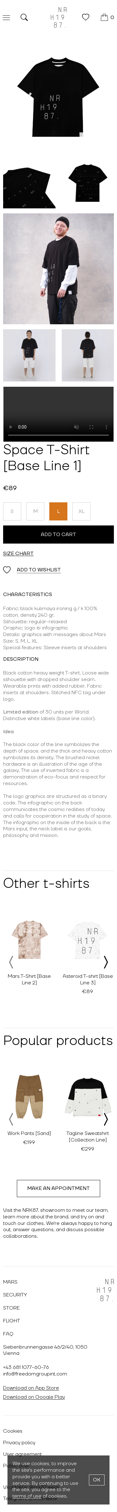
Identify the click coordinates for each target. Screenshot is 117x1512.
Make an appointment (58, 1188)
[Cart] (107, 17)
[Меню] (6, 17)
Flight (11, 1321)
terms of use (26, 1496)
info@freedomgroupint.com (35, 1374)
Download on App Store (31, 1388)
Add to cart (58, 534)
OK (96, 1480)
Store (11, 1308)
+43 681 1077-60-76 (26, 1367)
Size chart (18, 553)
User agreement (22, 1454)
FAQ (8, 1334)
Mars (10, 1282)
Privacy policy (19, 1443)
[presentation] (12, 962)
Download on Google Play (34, 1397)
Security (15, 1295)
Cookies (12, 1431)
